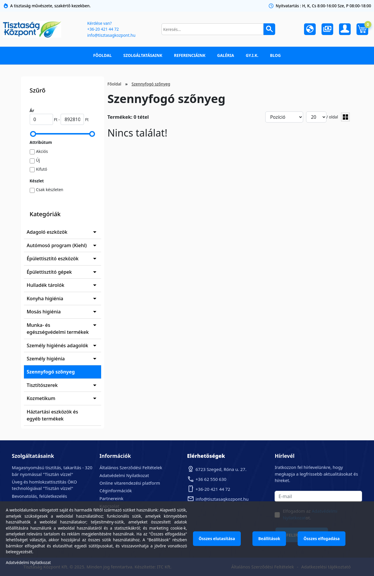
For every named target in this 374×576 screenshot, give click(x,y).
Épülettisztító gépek (49, 272)
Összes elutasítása (217, 538)
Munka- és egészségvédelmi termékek (58, 328)
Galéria (225, 55)
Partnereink (111, 498)
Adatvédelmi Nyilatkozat (124, 475)
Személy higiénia (46, 358)
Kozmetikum (41, 398)
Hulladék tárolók (45, 285)
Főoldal (102, 55)
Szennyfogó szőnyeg (51, 372)
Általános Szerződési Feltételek (130, 467)
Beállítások (269, 538)
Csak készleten (50, 189)
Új (38, 160)
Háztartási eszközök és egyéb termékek (52, 415)
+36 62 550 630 (211, 479)
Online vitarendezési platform (129, 483)
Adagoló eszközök (47, 232)
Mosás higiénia (44, 311)
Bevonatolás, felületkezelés (39, 496)
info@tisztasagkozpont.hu (111, 35)
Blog (275, 55)
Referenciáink (190, 55)
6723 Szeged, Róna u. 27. (221, 469)
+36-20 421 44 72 (103, 29)
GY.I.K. (252, 55)
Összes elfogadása (321, 538)
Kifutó (41, 169)
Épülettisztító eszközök (53, 258)
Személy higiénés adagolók (57, 345)
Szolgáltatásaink (142, 55)
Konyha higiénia (45, 298)
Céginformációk (115, 490)
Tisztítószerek (42, 385)
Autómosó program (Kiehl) (57, 245)
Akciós (42, 151)
